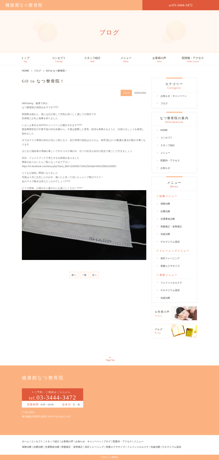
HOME (164, 130)
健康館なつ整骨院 (43, 377)
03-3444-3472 (181, 5)
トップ (25, 59)
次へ (94, 275)
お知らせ (165, 168)
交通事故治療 (167, 218)
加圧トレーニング (170, 258)
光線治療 (165, 234)
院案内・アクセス (170, 160)
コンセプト (59, 59)
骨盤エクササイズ (170, 266)
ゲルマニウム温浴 (170, 241)
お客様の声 (159, 59)
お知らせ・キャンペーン (173, 96)
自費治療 (165, 211)
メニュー (125, 59)
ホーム (25, 441)
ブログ (164, 103)
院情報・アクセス (193, 59)
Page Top (110, 360)
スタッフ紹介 (92, 59)
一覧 (84, 275)
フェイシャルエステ (171, 282)
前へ (74, 275)
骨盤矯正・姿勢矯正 (171, 226)
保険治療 (165, 203)
